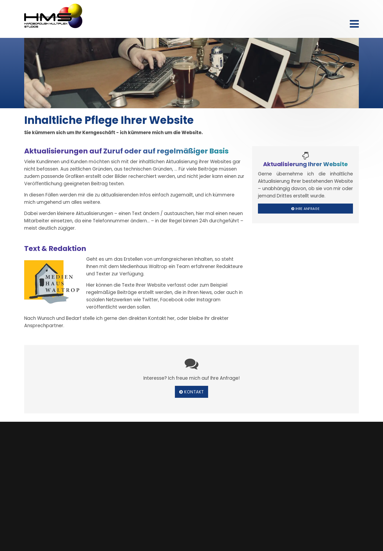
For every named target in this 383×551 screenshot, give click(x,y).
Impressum (351, 9)
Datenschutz (330, 9)
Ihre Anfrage (305, 208)
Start (297, 9)
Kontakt (311, 9)
